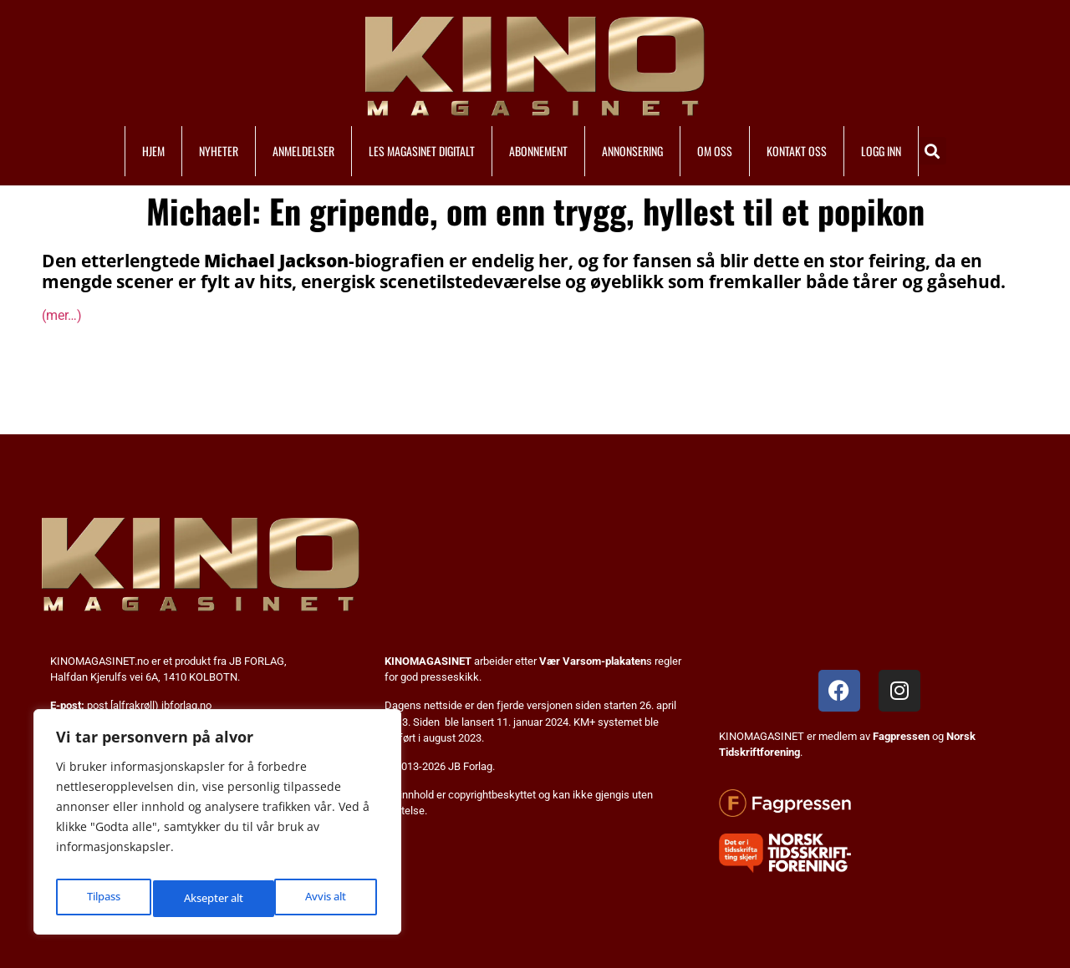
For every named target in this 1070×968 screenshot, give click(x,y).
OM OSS (714, 151)
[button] (932, 151)
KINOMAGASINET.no (99, 661)
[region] (217, 827)
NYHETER (218, 151)
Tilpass (101, 898)
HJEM (153, 151)
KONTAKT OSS (797, 151)
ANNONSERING (632, 151)
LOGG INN (881, 151)
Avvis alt (203, 898)
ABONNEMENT (538, 151)
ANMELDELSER (303, 151)
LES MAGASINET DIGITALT (422, 151)
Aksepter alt (319, 898)
